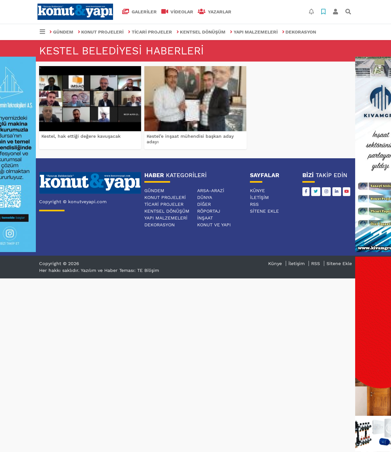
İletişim (259, 197)
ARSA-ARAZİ (210, 190)
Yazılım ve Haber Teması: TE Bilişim (120, 270)
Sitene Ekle (264, 211)
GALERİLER (139, 11)
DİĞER (204, 204)
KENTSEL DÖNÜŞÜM (201, 32)
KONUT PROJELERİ (101, 32)
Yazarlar (214, 11)
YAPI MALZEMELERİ (254, 32)
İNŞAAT (205, 217)
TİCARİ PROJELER (150, 32)
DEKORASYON (299, 32)
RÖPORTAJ (208, 211)
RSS (254, 204)
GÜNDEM (61, 32)
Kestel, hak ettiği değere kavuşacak (81, 136)
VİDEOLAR (177, 11)
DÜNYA (204, 197)
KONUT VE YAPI (214, 224)
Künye (257, 190)
